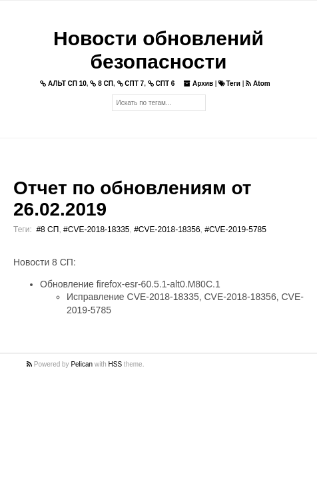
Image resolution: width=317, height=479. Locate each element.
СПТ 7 (131, 83)
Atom (258, 83)
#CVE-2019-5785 (235, 229)
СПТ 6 (161, 83)
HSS (116, 364)
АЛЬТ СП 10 (63, 83)
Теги (229, 83)
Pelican (82, 364)
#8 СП (47, 229)
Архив (198, 83)
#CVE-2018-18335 (96, 229)
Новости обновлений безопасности (158, 50)
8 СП (101, 83)
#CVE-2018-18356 (167, 229)
